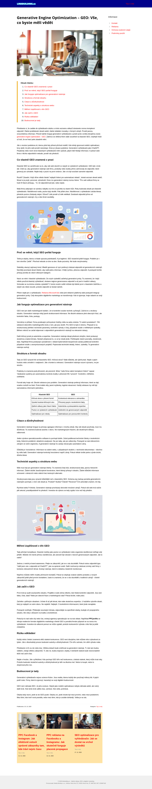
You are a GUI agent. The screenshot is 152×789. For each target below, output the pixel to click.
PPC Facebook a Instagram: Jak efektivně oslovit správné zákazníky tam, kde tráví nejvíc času (31, 742)
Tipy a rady (130, 4)
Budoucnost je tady (32, 120)
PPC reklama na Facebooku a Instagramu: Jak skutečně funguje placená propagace (57, 742)
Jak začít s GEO (31, 113)
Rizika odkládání (31, 117)
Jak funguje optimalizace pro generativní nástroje (44, 94)
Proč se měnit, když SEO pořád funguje (40, 90)
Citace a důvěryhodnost (34, 102)
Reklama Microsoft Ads (50, 293)
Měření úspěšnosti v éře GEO (36, 109)
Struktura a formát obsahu (35, 98)
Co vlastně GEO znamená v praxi (38, 87)
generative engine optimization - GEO (31, 137)
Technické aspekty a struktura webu (39, 105)
